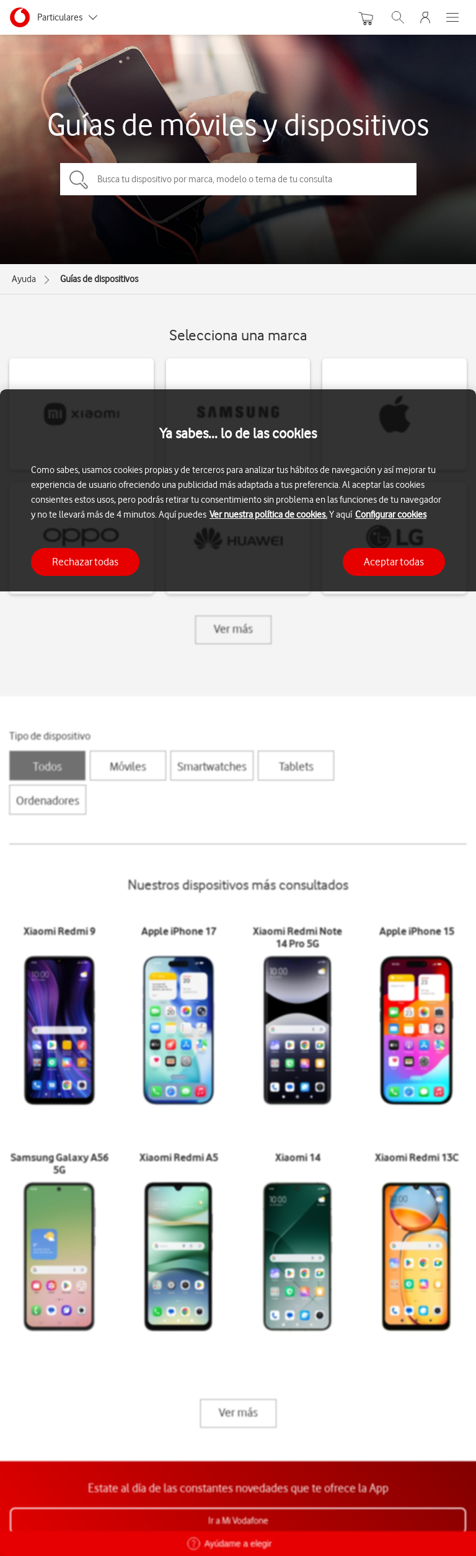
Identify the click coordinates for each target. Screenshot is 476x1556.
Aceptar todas (394, 561)
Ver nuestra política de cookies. (268, 514)
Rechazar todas (85, 561)
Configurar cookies (390, 514)
